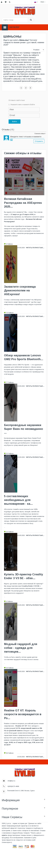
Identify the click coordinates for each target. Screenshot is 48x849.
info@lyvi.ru (11, 781)
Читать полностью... (35, 248)
